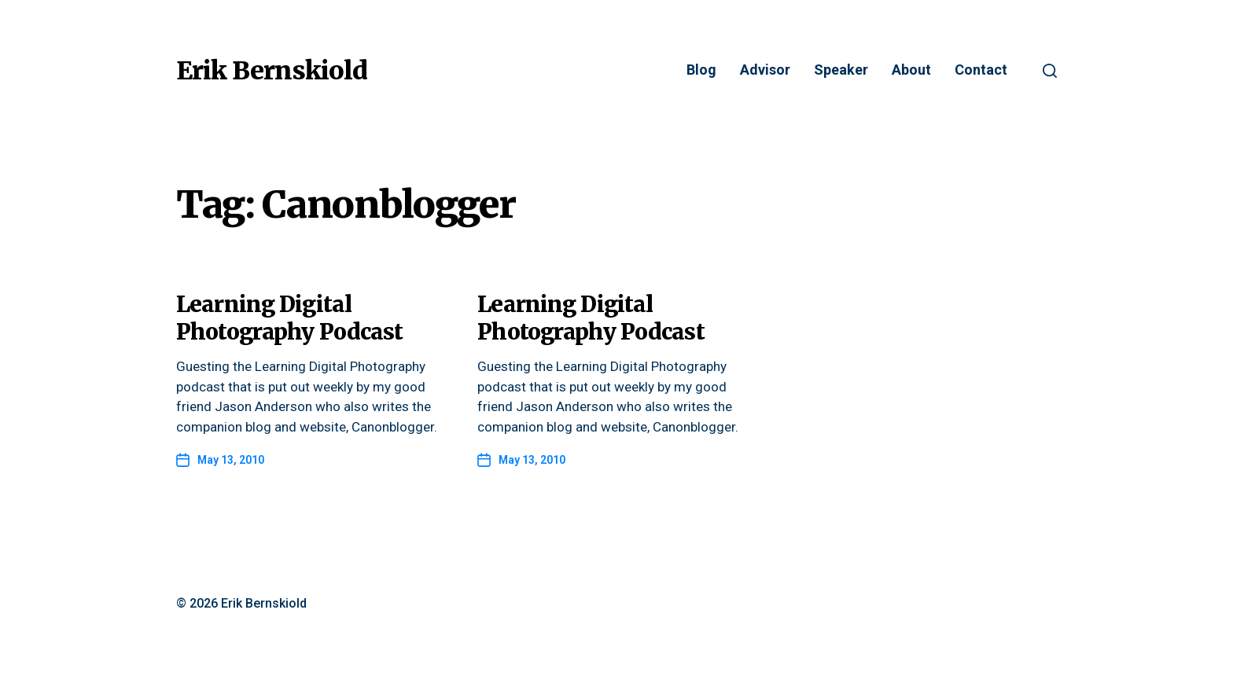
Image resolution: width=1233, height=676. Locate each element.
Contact (981, 70)
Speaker (841, 70)
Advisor (765, 70)
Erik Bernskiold (271, 70)
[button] (1050, 70)
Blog (701, 70)
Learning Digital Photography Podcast (289, 318)
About (911, 70)
